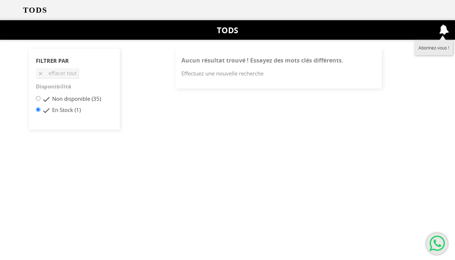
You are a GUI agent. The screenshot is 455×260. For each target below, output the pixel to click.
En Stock (66, 109)
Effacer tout (57, 73)
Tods (227, 30)
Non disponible (76, 98)
